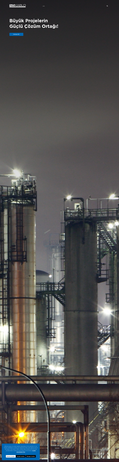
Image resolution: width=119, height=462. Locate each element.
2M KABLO (17, 5)
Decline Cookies (11, 456)
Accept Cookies (21, 456)
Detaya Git (16, 34)
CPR (44, 6)
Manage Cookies (31, 456)
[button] (58, 457)
